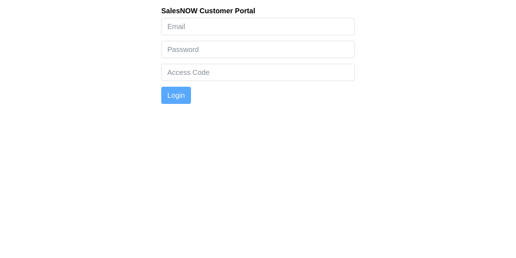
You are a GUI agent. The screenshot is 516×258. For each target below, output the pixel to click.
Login (176, 95)
